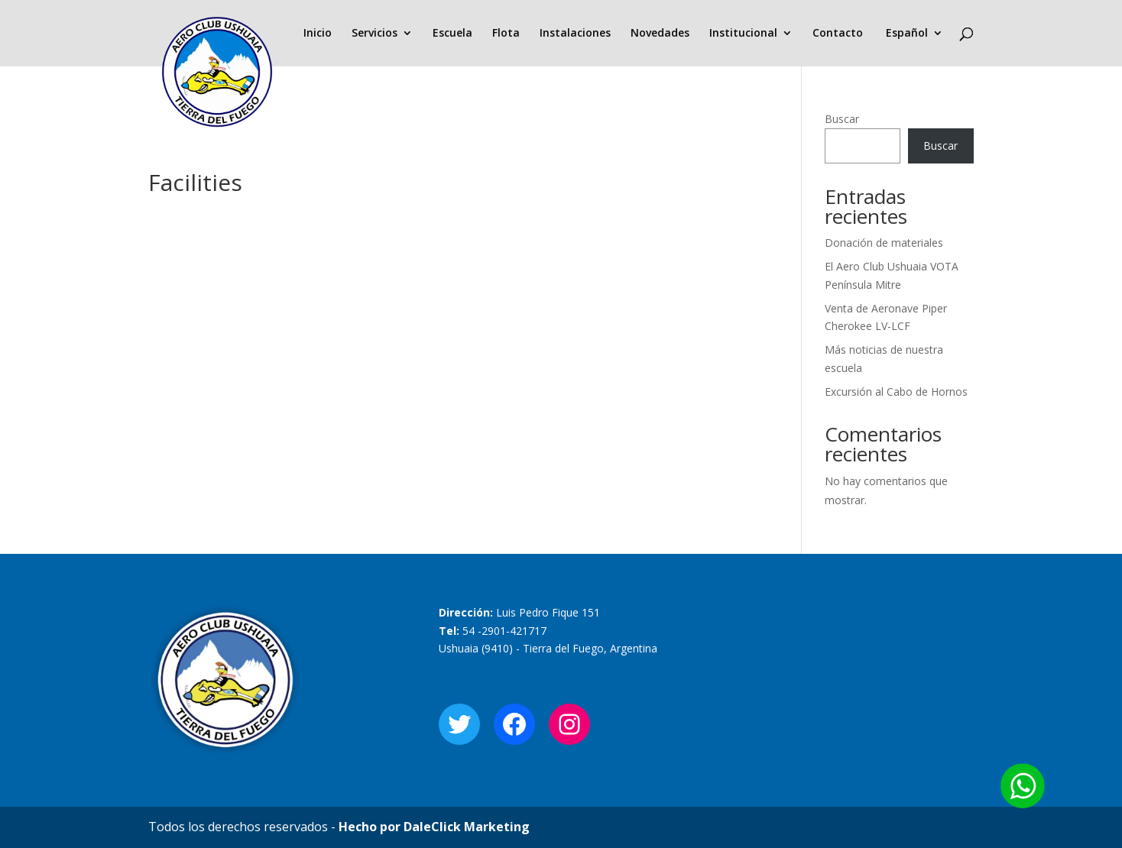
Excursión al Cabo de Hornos (896, 391)
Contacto (837, 34)
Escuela (452, 34)
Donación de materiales (884, 242)
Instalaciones (575, 34)
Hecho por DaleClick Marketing (434, 826)
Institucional (743, 34)
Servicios (374, 34)
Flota (506, 34)
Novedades (660, 34)
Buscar (842, 119)
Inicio (317, 34)
